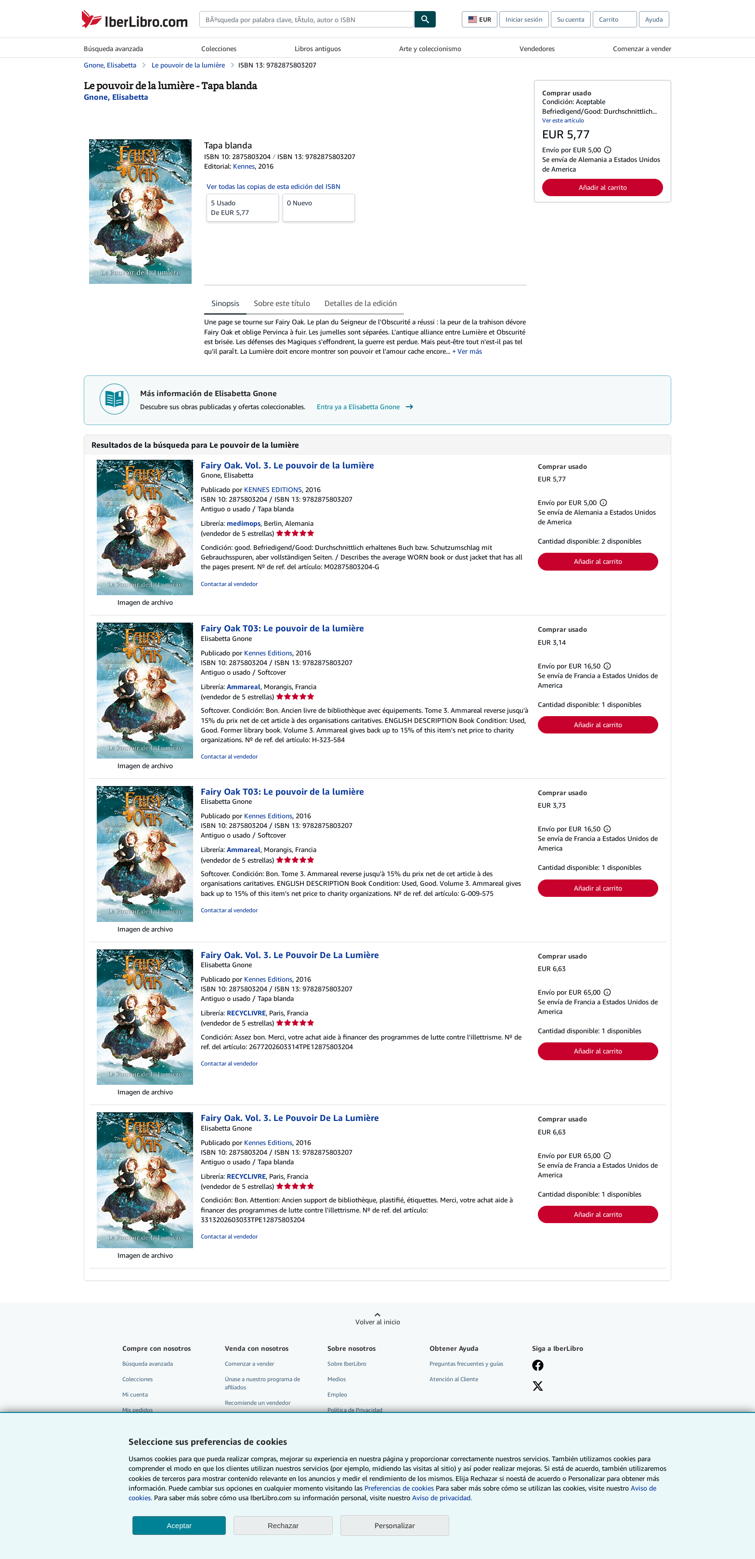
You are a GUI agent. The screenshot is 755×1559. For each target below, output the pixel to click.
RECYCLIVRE (246, 1013)
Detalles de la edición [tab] (361, 303)
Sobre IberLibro (346, 1363)
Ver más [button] (469, 351)
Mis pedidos (137, 1409)
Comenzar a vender (642, 48)
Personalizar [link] (395, 1525)
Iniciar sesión (524, 19)
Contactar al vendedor (229, 583)
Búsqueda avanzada (113, 48)
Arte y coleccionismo (430, 48)
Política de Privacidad (354, 1409)
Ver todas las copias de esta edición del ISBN (273, 186)
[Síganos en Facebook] (538, 1366)
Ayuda (654, 19)
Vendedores (537, 48)
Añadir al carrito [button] (603, 187)
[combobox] (306, 19)
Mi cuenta (135, 1394)
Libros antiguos (318, 48)
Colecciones (218, 48)
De (242, 207)
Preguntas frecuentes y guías (466, 1363)
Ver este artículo (563, 120)
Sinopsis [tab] (225, 303)
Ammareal (243, 686)
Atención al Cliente (454, 1379)
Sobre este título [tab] (282, 303)
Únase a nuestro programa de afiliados (262, 1383)
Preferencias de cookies (399, 1488)
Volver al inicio (377, 1322)
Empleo (337, 1394)
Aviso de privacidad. (442, 1497)
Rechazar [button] (283, 1525)
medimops (243, 523)
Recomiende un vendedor (257, 1402)
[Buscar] (425, 19)
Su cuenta (571, 19)
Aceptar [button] (179, 1525)
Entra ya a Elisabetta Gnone (366, 407)
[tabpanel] (365, 336)
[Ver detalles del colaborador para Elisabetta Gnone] (116, 97)
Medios (336, 1379)
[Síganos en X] (538, 1387)
